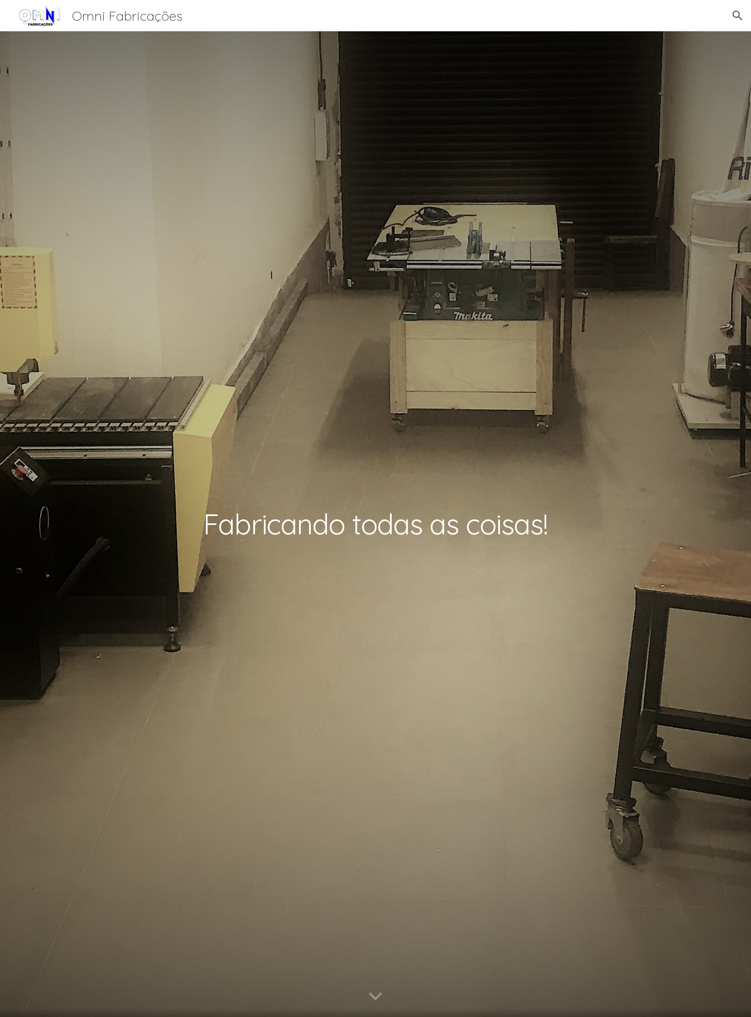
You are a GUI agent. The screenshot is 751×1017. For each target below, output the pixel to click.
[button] (737, 15)
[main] (375, 524)
